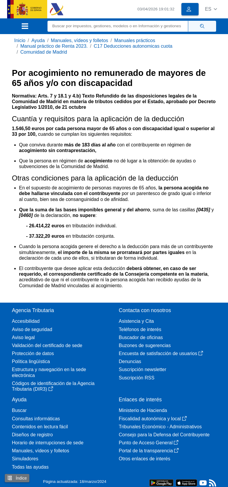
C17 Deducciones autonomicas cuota (133, 46)
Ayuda (38, 40)
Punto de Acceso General (148, 442)
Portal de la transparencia (149, 450)
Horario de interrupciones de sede (47, 442)
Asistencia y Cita (136, 321)
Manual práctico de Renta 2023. (54, 46)
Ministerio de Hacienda (143, 410)
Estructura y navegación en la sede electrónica (49, 372)
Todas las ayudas (30, 467)
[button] (211, 9)
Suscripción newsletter (142, 369)
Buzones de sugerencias (145, 345)
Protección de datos (33, 353)
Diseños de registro (32, 434)
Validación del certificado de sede (47, 345)
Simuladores (25, 458)
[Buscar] (118, 26)
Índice (17, 477)
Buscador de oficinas (141, 337)
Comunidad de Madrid (43, 52)
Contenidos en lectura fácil (40, 426)
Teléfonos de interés (140, 329)
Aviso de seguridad (32, 329)
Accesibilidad (25, 321)
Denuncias (130, 361)
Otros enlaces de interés (144, 458)
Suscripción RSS (136, 377)
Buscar (19, 410)
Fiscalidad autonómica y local (153, 418)
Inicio (19, 40)
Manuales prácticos (134, 40)
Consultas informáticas (36, 418)
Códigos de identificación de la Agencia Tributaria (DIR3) (53, 386)
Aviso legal (23, 337)
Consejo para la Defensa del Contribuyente (164, 434)
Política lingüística (31, 361)
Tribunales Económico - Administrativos (160, 426)
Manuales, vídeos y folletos (79, 40)
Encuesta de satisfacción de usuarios (161, 353)
